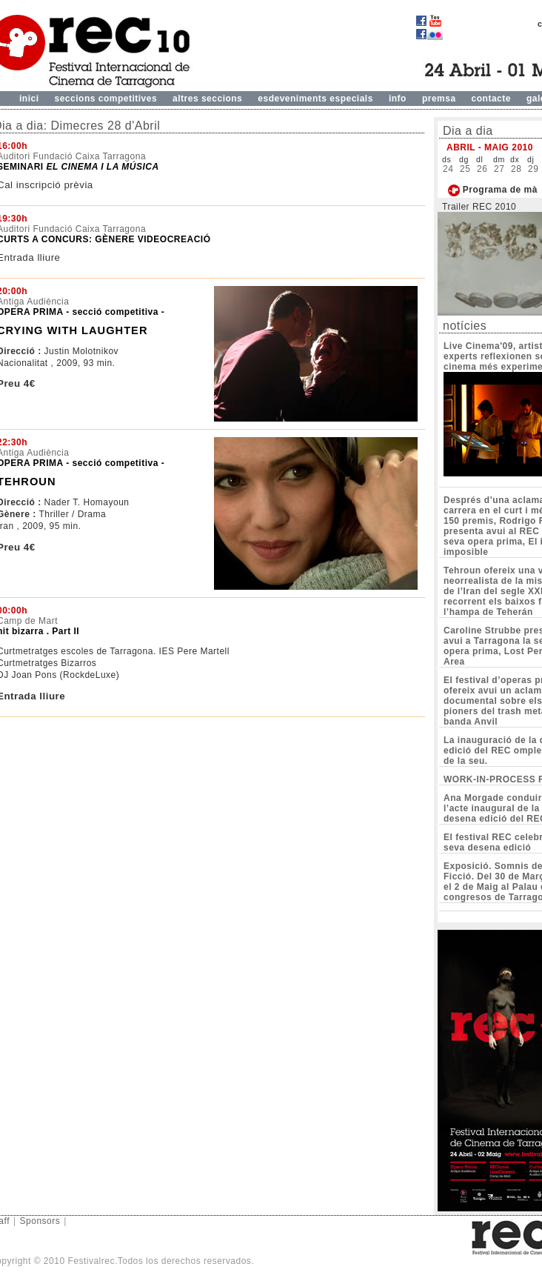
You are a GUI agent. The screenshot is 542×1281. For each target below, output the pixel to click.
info (397, 98)
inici (29, 98)
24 (448, 169)
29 (533, 169)
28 (516, 169)
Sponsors (40, 1221)
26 (482, 169)
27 (499, 169)
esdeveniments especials (315, 98)
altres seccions (207, 98)
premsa (439, 98)
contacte (491, 98)
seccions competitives (106, 98)
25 (465, 169)
